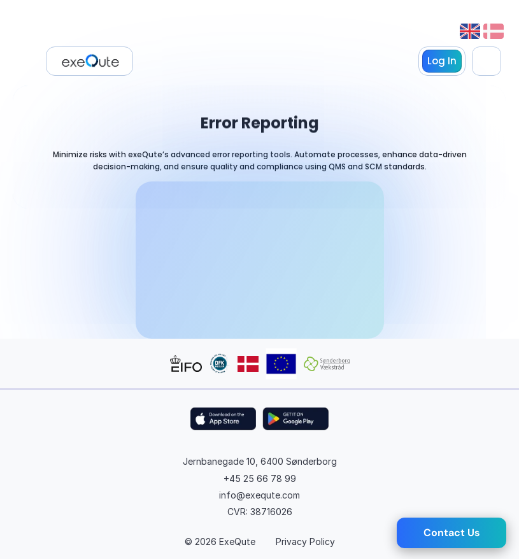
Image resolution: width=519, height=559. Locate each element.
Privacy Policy (305, 541)
